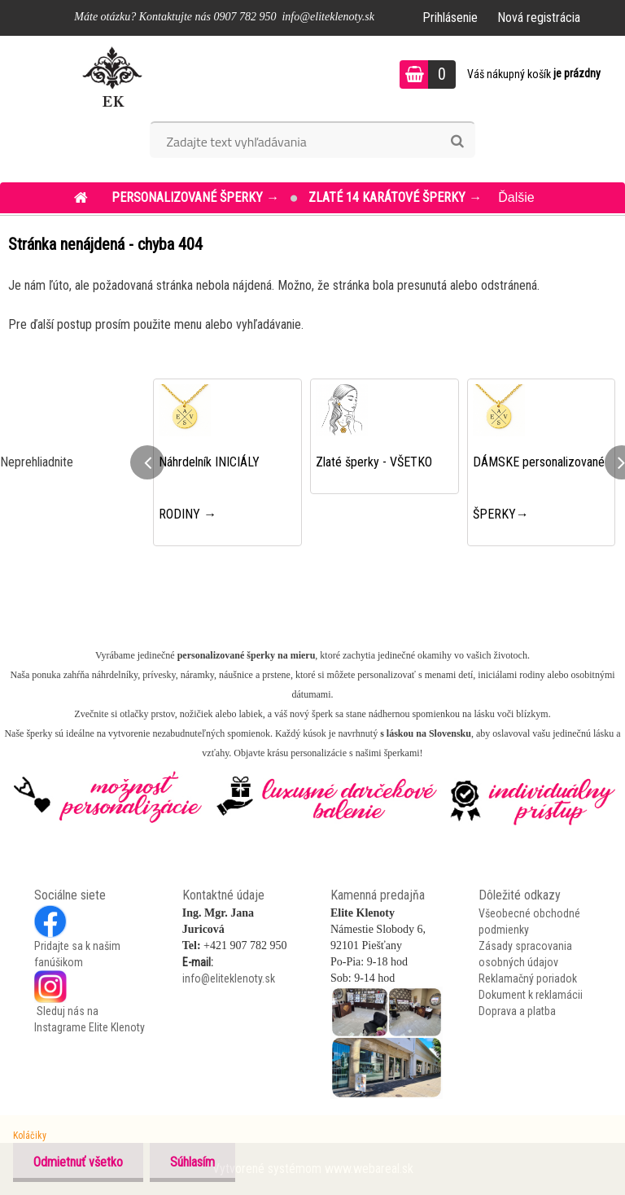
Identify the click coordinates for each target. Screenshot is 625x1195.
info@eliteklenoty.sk (228, 978)
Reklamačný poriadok (528, 978)
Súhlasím (192, 1162)
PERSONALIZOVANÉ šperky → (196, 197)
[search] (457, 141)
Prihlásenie (450, 17)
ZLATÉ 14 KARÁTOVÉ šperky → (395, 197)
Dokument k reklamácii (531, 994)
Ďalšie (516, 197)
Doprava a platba (517, 1011)
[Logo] (112, 76)
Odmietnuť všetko (78, 1162)
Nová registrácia (538, 17)
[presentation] (147, 462)
